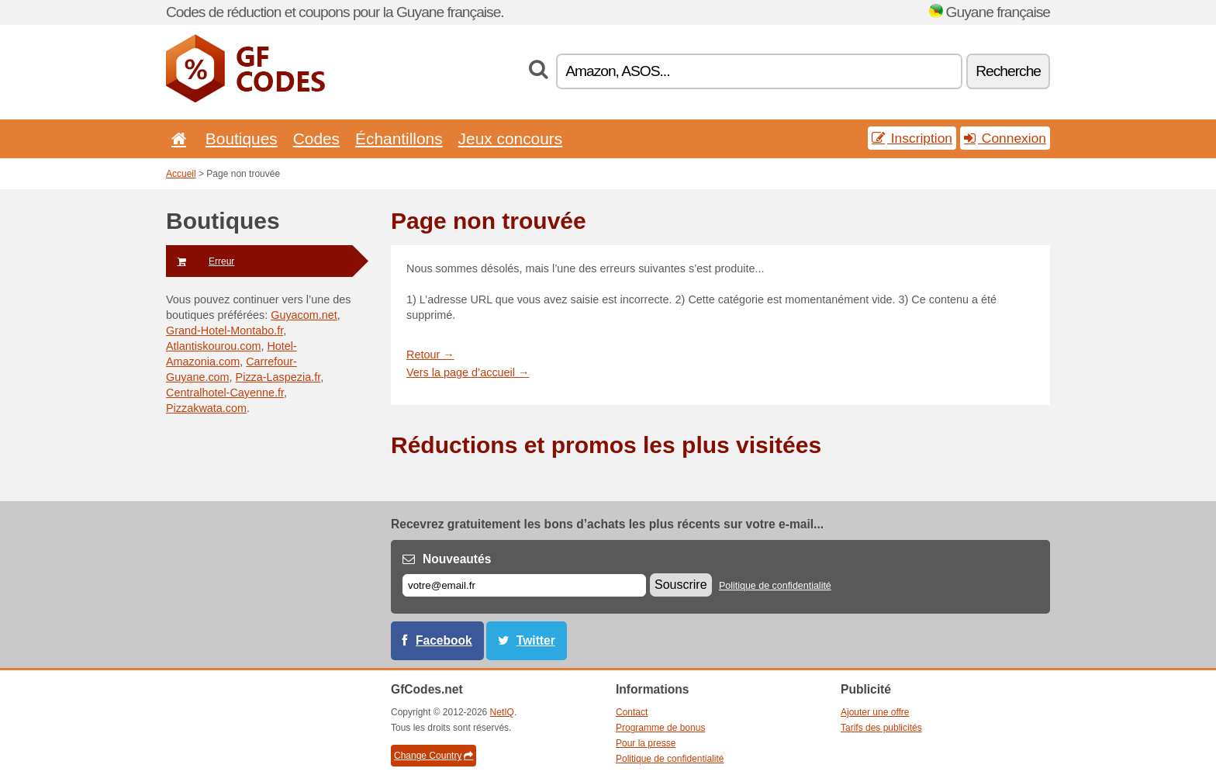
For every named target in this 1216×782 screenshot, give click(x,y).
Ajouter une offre (875, 712)
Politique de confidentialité (775, 585)
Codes (316, 138)
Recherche (1008, 71)
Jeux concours (510, 138)
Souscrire (681, 584)
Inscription (912, 138)
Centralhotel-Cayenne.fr (225, 392)
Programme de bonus (660, 727)
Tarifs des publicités (881, 727)
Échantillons (399, 138)
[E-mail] (524, 585)
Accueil (181, 173)
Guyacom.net (304, 315)
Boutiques (242, 138)
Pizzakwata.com (206, 408)
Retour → (430, 354)
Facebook (444, 640)
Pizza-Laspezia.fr (278, 377)
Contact (632, 712)
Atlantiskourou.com (213, 346)
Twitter (535, 640)
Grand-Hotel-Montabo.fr (224, 330)
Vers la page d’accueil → (467, 372)
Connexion (1005, 138)
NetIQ (502, 712)
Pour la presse (645, 743)
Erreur (200, 261)
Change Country (433, 755)
